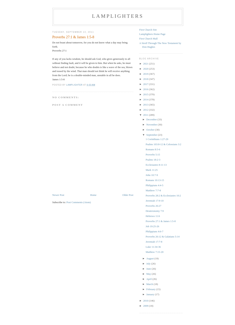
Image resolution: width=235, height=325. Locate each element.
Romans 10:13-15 (155, 180)
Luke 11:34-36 (153, 246)
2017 (146, 84)
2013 (146, 104)
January (150, 294)
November (152, 124)
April (149, 278)
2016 (146, 89)
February (151, 289)
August (150, 258)
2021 (146, 63)
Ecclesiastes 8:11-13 (156, 164)
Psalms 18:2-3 (153, 159)
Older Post (127, 194)
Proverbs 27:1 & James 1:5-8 (161, 221)
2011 (146, 114)
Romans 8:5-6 (153, 149)
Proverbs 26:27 (153, 205)
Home (93, 194)
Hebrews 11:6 (153, 216)
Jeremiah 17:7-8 (154, 241)
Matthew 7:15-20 (154, 251)
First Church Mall (148, 38)
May (149, 273)
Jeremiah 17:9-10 (155, 200)
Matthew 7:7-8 (153, 190)
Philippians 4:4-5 (154, 185)
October (150, 129)
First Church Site (148, 29)
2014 (146, 99)
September (152, 134)
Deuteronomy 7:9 (155, 210)
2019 (146, 73)
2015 (146, 94)
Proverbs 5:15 (153, 154)
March (150, 284)
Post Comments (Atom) (78, 202)
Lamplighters (117, 16)
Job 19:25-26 (152, 226)
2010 (146, 300)
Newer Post (58, 194)
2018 (146, 79)
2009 (146, 305)
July (148, 263)
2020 (146, 68)
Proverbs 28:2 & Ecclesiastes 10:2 (163, 195)
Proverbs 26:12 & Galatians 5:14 (162, 236)
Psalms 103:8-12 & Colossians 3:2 (163, 144)
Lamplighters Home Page (152, 34)
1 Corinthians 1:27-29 (157, 139)
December (152, 119)
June (149, 268)
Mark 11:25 (152, 169)
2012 (146, 109)
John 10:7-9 (152, 175)
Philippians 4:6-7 (154, 231)
